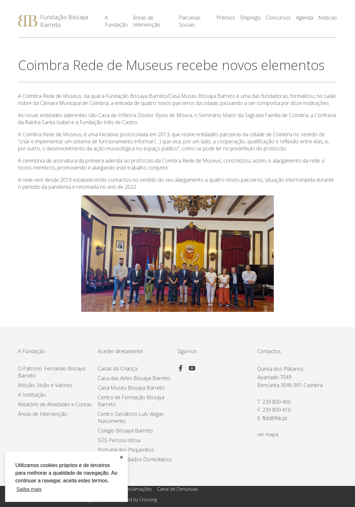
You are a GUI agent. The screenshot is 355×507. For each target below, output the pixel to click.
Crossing (148, 499)
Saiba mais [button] (29, 489)
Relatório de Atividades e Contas (55, 404)
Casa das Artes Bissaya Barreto (134, 378)
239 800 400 (276, 401)
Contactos (269, 351)
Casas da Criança (117, 368)
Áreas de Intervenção (42, 413)
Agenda (304, 17)
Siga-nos (187, 351)
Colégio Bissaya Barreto (125, 430)
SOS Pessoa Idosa (119, 440)
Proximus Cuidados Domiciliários (135, 459)
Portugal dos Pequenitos (126, 449)
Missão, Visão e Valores (45, 385)
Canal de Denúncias (177, 489)
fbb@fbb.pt (274, 418)
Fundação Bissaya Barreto (64, 20)
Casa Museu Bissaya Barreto (131, 387)
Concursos (278, 17)
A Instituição (32, 394)
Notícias (327, 17)
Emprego (250, 17)
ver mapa (267, 434)
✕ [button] (121, 457)
